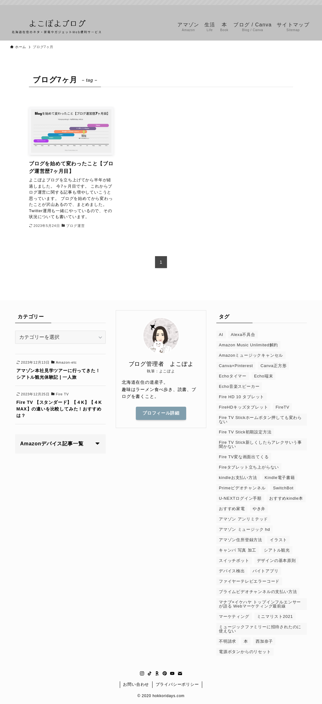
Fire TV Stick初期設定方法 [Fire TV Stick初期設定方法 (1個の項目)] (245, 432)
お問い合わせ (136, 684)
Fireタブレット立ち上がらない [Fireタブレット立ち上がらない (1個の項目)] (249, 467)
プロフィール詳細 (161, 412)
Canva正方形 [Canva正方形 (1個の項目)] (273, 365)
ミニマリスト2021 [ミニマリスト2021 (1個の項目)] (275, 616)
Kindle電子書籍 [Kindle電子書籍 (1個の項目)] (280, 477)
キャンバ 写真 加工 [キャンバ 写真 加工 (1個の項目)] (237, 550)
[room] (283, 8)
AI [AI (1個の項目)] (221, 334)
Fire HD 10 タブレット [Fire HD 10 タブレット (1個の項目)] (241, 396)
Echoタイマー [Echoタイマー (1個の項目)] (233, 376)
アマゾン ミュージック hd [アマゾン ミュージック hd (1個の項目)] (244, 529)
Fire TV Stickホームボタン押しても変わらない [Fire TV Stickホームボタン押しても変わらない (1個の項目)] (260, 419)
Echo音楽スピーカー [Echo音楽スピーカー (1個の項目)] (239, 386)
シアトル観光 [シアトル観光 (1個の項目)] (277, 550)
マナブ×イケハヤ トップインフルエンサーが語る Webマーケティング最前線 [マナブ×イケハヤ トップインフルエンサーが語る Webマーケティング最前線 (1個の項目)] (260, 604)
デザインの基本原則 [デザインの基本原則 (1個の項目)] (276, 560)
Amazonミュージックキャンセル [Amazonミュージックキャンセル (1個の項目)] (251, 355)
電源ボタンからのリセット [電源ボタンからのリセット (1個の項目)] (245, 651)
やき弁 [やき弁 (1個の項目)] (259, 508)
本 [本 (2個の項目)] (246, 641)
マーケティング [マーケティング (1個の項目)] (234, 616)
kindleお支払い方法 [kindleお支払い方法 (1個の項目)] (238, 477)
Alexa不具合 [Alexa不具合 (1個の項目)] (243, 334)
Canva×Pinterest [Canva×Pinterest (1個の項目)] (236, 365)
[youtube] (300, 8)
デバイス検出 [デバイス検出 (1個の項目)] (232, 571)
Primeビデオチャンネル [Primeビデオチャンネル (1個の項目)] (242, 488)
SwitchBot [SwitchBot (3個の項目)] (283, 488)
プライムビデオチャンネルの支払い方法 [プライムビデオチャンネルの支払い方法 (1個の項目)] (258, 591)
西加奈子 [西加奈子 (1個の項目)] (264, 641)
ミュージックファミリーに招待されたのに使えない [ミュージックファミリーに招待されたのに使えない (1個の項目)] (260, 628)
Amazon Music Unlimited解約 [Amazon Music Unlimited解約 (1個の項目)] (248, 345)
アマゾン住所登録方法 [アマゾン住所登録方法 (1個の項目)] (240, 539)
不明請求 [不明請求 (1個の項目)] (227, 641)
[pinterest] (291, 8)
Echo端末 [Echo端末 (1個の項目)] (263, 376)
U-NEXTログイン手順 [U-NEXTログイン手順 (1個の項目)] (240, 498)
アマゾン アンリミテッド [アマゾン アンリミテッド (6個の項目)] (243, 519)
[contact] (308, 8)
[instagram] (267, 8)
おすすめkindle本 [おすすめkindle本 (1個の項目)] (286, 498)
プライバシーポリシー (177, 684)
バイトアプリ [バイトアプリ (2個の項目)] (266, 571)
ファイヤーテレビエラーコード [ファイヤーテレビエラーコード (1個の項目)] (249, 581)
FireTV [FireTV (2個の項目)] (282, 407)
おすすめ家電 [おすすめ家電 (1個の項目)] (232, 508)
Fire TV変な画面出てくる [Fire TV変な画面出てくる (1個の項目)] (244, 456)
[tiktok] (275, 8)
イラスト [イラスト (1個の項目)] (278, 539)
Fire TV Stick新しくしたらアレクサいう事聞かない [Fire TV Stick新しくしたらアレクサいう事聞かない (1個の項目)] (260, 444)
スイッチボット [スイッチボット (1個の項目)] (234, 560)
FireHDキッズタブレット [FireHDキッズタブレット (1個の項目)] (243, 407)
